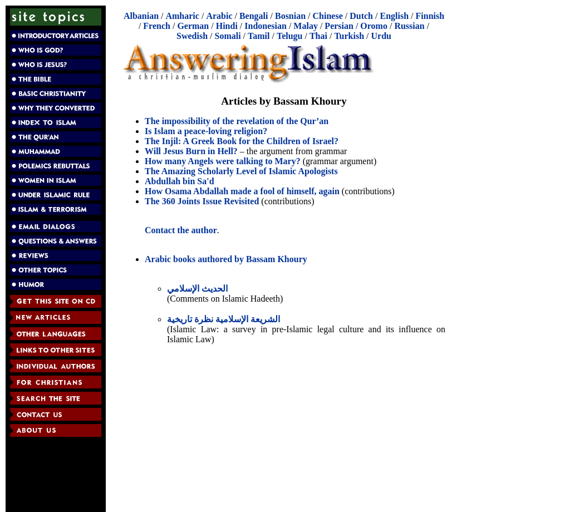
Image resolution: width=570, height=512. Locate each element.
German (193, 26)
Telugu (290, 36)
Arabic (219, 16)
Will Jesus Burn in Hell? (191, 151)
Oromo (373, 26)
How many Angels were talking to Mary (220, 161)
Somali (227, 36)
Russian (409, 26)
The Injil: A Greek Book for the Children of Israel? (241, 141)
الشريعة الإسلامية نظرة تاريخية (223, 319)
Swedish (192, 36)
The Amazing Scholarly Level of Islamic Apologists (241, 171)
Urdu (381, 36)
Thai (318, 36)
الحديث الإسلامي (197, 288)
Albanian (141, 16)
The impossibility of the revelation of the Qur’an (236, 121)
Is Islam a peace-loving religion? (206, 131)
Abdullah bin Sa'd (179, 181)
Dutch (361, 16)
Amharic (182, 16)
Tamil (258, 36)
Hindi (227, 26)
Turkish (349, 36)
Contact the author (181, 230)
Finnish (430, 16)
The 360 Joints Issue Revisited (202, 201)
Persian (339, 26)
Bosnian (290, 16)
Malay (305, 26)
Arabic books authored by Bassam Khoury (226, 259)
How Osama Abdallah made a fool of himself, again (242, 191)
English (394, 16)
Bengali (253, 16)
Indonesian (265, 26)
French (156, 26)
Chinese (328, 16)
